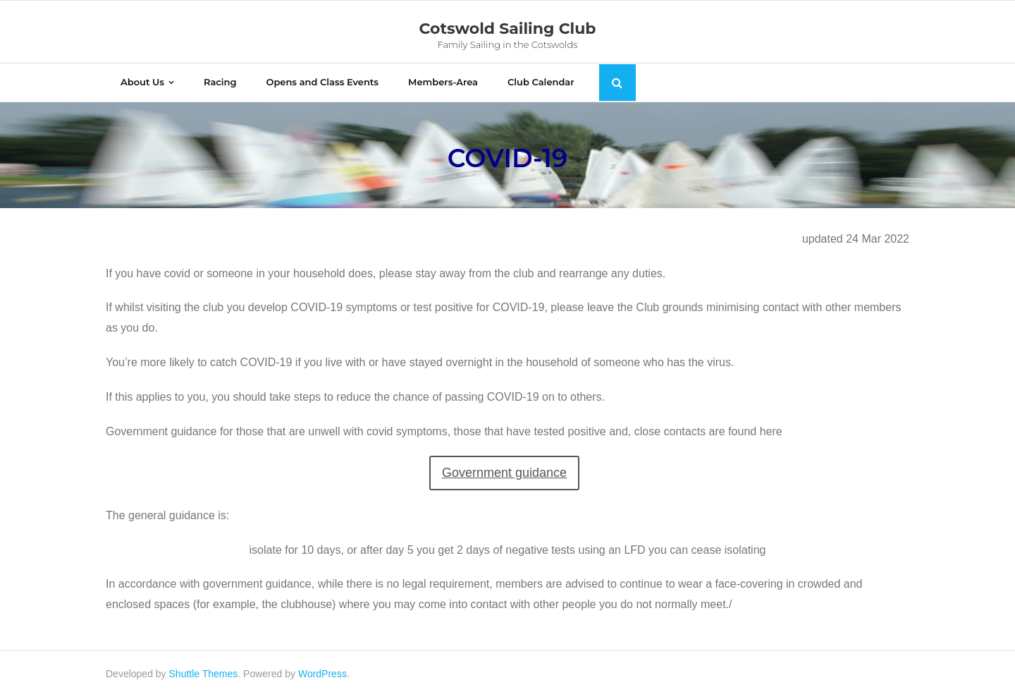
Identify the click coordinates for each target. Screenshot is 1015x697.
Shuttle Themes (203, 673)
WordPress (322, 673)
